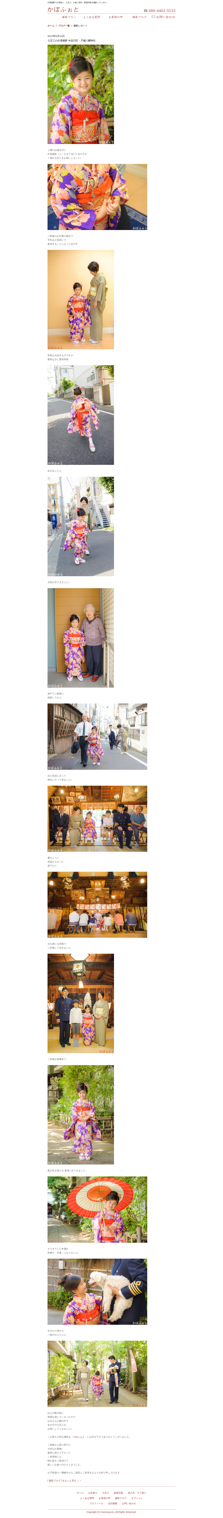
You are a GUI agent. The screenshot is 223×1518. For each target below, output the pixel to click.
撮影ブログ (140, 17)
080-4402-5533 (162, 11)
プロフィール (96, 1503)
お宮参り (93, 1492)
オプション (137, 1498)
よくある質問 (91, 17)
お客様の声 (116, 17)
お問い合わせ (129, 1503)
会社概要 (112, 1503)
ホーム (51, 25)
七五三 (105, 1492)
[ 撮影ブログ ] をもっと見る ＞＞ (65, 1480)
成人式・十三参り (137, 1492)
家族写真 (118, 1492)
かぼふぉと (64, 9)
